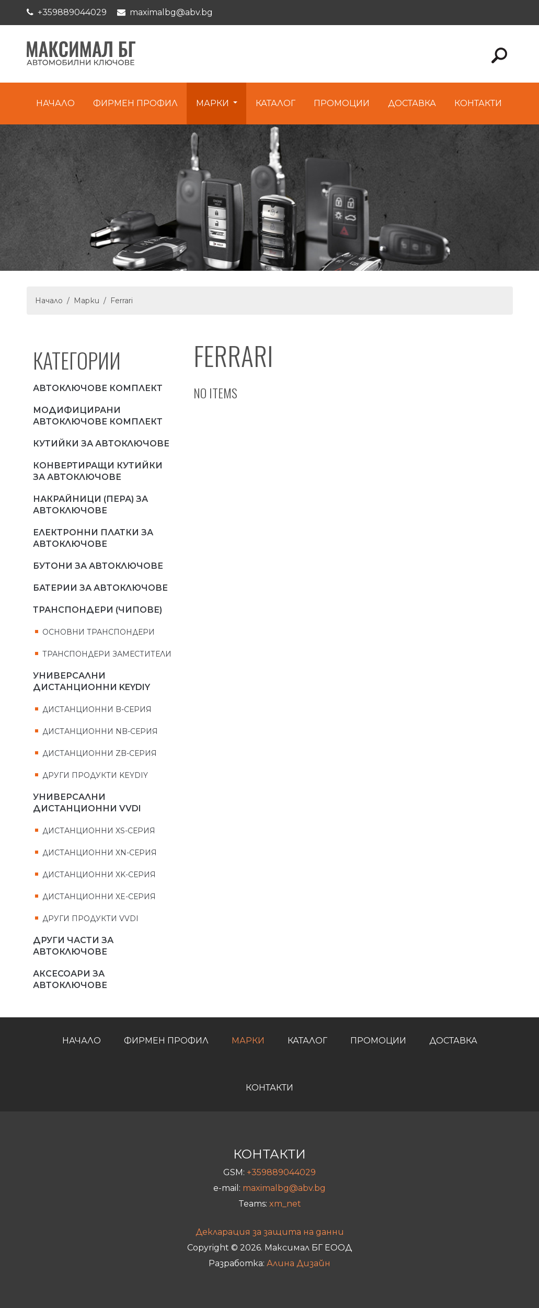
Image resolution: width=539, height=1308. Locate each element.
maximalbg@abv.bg (171, 12)
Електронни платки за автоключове (93, 538)
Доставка (412, 103)
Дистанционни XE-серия (99, 896)
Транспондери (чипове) (97, 610)
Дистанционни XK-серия (99, 874)
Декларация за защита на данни (270, 1232)
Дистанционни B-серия (97, 709)
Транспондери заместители (106, 654)
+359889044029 (72, 12)
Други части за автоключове (73, 946)
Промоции (342, 103)
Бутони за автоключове (98, 566)
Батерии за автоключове (100, 588)
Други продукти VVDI (90, 918)
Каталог (275, 103)
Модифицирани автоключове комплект (98, 416)
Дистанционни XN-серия (99, 852)
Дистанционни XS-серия (98, 830)
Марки (213, 103)
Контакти (478, 103)
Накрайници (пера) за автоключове (90, 504)
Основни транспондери (98, 632)
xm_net (285, 1204)
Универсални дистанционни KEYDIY (91, 681)
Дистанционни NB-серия (100, 731)
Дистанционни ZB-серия (99, 753)
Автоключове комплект (98, 388)
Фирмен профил (135, 103)
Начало (55, 103)
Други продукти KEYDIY (95, 775)
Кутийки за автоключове (101, 444)
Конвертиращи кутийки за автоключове (98, 471)
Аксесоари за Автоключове (70, 979)
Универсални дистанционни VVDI (87, 802)
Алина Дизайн (298, 1263)
